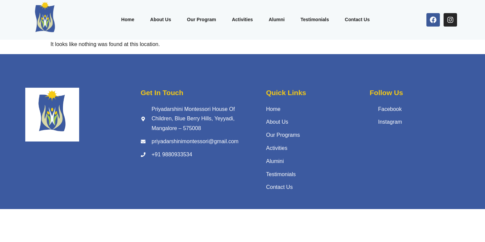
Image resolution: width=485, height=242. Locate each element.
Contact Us (359, 19)
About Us (157, 19)
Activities (241, 19)
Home (123, 19)
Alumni (277, 19)
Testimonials (315, 19)
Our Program (199, 19)
